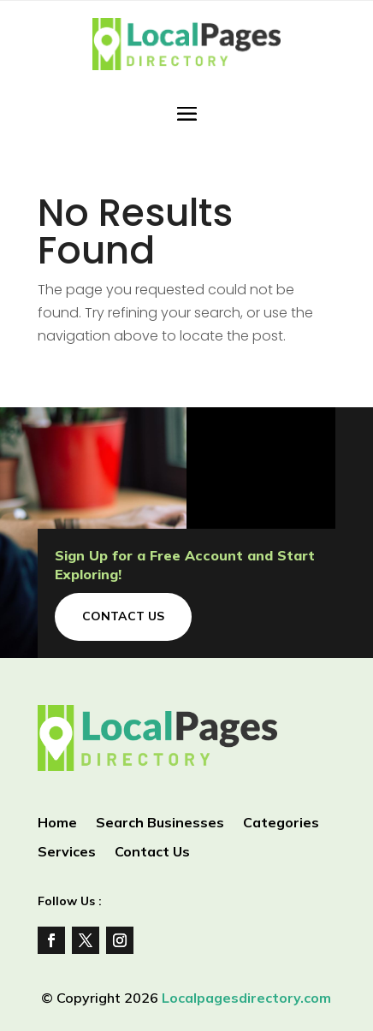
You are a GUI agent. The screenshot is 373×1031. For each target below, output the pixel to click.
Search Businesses (160, 823)
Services (67, 852)
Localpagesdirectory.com (246, 997)
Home (57, 823)
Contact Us (123, 616)
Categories (281, 823)
